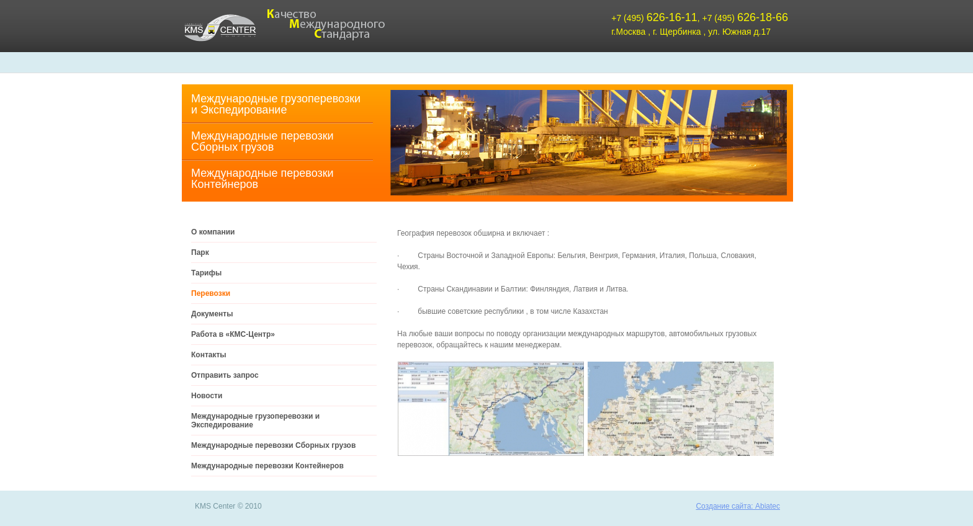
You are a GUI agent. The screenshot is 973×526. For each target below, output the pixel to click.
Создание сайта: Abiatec (738, 506)
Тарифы (206, 273)
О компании (213, 232)
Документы (212, 314)
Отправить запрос (225, 375)
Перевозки (210, 293)
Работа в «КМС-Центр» (233, 334)
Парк (200, 252)
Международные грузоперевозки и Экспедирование (276, 104)
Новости (206, 395)
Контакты (208, 354)
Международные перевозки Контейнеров (262, 178)
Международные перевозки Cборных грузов (262, 141)
